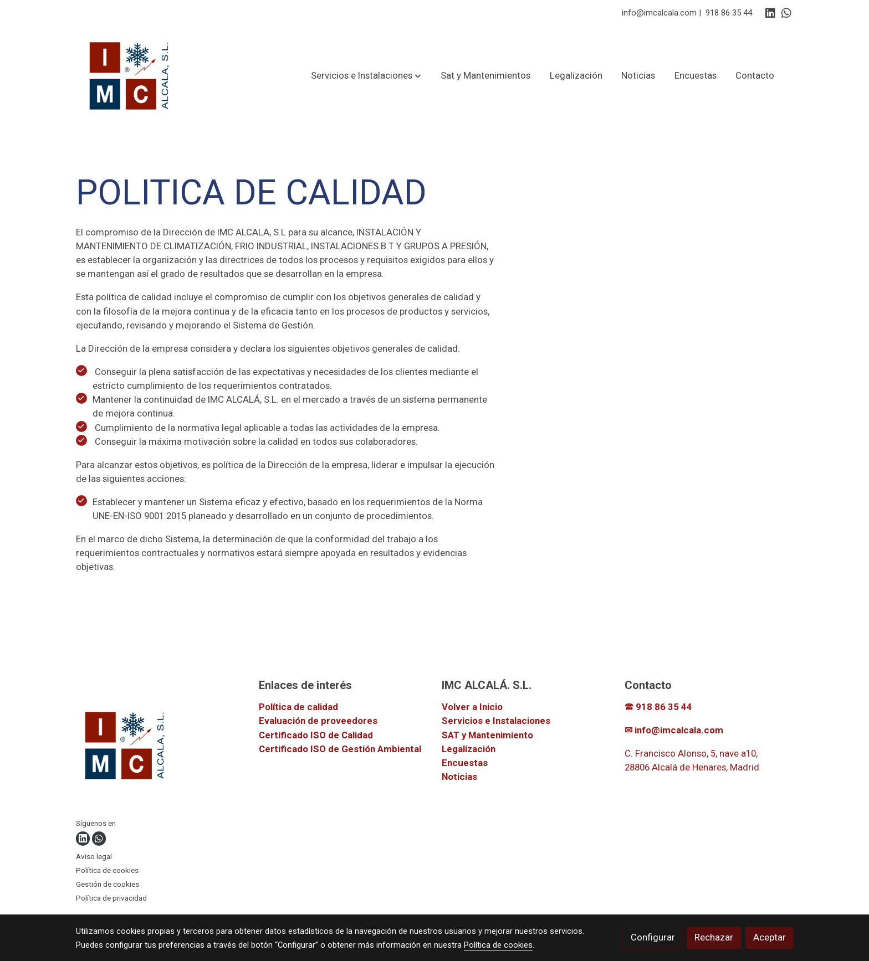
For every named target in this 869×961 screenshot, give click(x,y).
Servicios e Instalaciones (496, 720)
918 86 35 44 (729, 13)
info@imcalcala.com (659, 13)
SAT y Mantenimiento (487, 735)
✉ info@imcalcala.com (674, 730)
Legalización (468, 748)
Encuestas (465, 762)
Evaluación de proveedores (318, 720)
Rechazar (713, 937)
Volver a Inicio (472, 706)
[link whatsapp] (786, 12)
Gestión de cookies (107, 884)
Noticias (459, 776)
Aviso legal (94, 856)
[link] (130, 75)
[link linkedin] (770, 12)
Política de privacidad (111, 898)
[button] (366, 75)
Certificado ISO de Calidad (316, 735)
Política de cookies (107, 870)
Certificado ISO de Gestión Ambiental (340, 748)
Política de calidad (298, 706)
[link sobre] (160, 747)
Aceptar (769, 937)
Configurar (653, 937)
